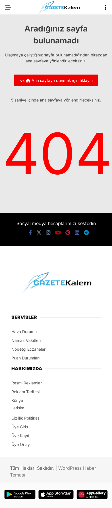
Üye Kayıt (20, 435)
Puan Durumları (25, 357)
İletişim (17, 407)
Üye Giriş (19, 426)
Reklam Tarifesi (25, 391)
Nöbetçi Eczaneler (28, 349)
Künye (17, 400)
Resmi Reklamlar (26, 382)
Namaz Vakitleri (26, 340)
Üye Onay (20, 444)
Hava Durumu (24, 331)
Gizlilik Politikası (25, 418)
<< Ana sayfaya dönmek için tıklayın (56, 80)
